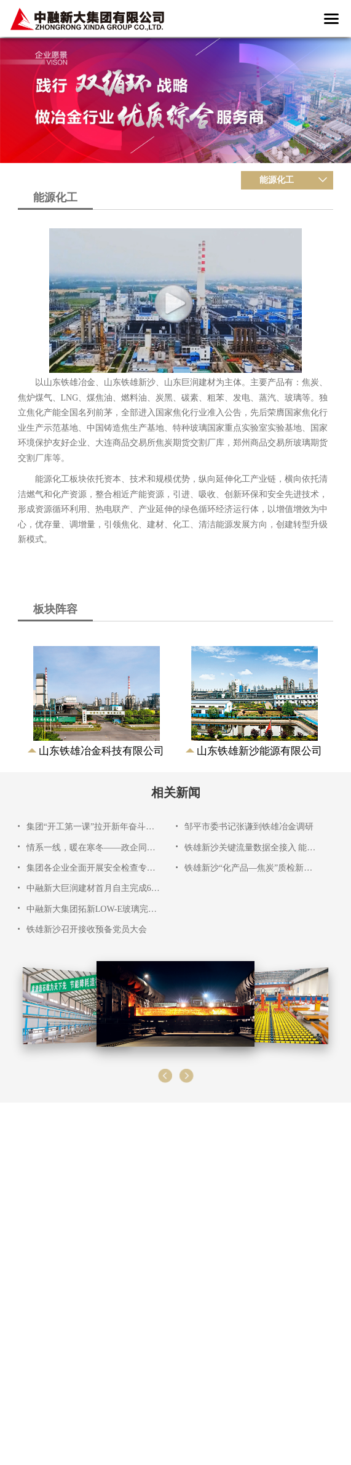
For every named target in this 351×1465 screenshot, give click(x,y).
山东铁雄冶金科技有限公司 (101, 751)
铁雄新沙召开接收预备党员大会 (86, 929)
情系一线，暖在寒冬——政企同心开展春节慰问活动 (93, 847)
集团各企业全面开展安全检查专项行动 (93, 867)
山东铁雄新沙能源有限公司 (259, 751)
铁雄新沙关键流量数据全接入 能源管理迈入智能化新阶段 (251, 847)
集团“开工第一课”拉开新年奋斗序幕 (93, 826)
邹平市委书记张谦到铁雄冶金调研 (249, 826)
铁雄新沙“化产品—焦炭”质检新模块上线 (251, 867)
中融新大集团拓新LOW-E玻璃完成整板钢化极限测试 (93, 909)
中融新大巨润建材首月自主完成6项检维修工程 (93, 888)
